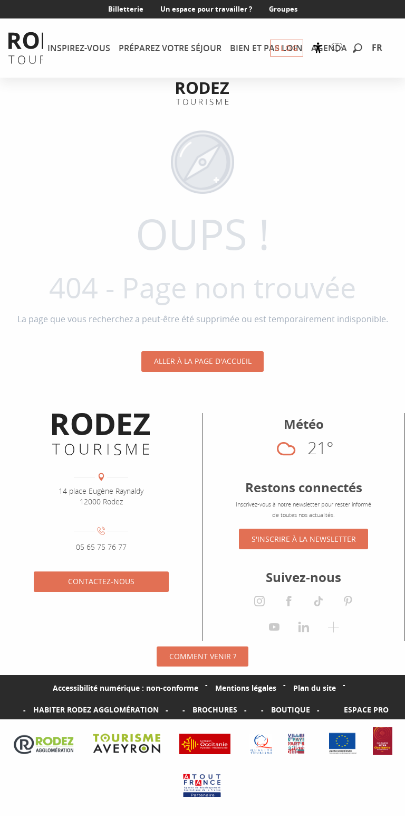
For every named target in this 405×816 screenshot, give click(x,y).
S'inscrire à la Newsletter (304, 539)
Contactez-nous (101, 581)
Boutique (290, 710)
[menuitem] (78, 48)
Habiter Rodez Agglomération (96, 710)
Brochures (214, 710)
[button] (358, 49)
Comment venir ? (202, 656)
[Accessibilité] (318, 47)
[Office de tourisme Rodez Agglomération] (202, 93)
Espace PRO (366, 710)
